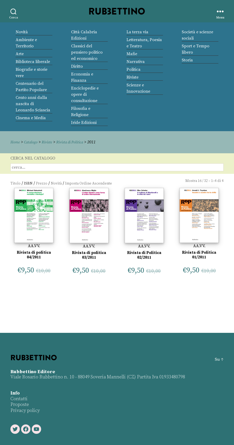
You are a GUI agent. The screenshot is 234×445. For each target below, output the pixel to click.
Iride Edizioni (84, 122)
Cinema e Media (31, 117)
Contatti (19, 399)
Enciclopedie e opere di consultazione (85, 94)
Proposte (19, 405)
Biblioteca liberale (33, 61)
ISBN (28, 183)
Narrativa (136, 61)
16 (199, 181)
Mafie (132, 53)
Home (15, 142)
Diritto (77, 66)
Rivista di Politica (75, 142)
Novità (22, 32)
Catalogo (32, 142)
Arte (20, 53)
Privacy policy (25, 410)
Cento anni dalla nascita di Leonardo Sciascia (33, 104)
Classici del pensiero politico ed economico (87, 52)
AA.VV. (34, 246)
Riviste (132, 77)
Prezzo (41, 183)
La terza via (137, 32)
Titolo (15, 183)
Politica (134, 69)
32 (206, 181)
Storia (187, 60)
